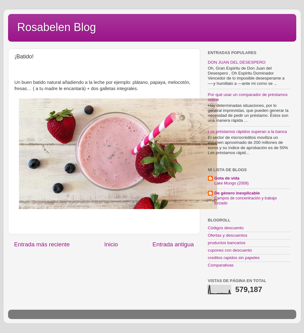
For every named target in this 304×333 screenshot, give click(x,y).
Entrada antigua (173, 244)
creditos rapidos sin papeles (234, 257)
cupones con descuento (230, 250)
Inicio (111, 244)
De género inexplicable (237, 193)
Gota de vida (227, 178)
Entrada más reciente (42, 244)
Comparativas (221, 265)
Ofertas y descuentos (228, 235)
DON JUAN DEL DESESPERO (237, 62)
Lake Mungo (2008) (231, 183)
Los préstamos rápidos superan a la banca (247, 131)
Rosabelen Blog (56, 27)
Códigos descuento (226, 228)
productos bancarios (227, 242)
